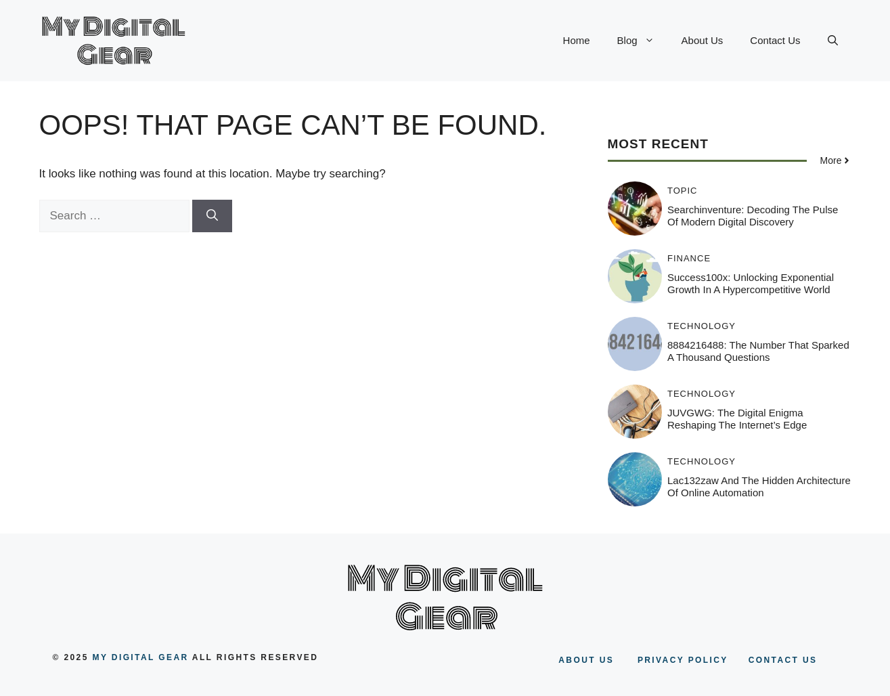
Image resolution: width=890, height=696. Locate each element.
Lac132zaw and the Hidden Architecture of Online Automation (759, 486)
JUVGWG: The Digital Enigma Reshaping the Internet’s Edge (737, 419)
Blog (642, 40)
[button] (832, 40)
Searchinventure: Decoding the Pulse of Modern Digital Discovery (752, 215)
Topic (682, 190)
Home (576, 40)
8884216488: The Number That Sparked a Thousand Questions (758, 351)
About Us (703, 40)
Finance (689, 258)
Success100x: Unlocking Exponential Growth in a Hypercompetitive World (750, 283)
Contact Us (775, 40)
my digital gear (141, 657)
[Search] (212, 216)
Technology (701, 326)
